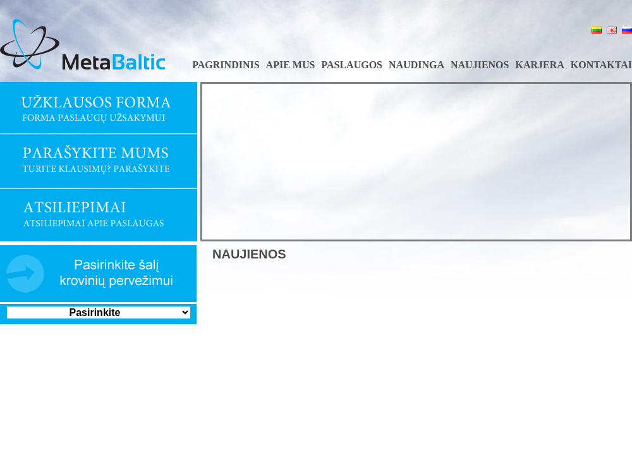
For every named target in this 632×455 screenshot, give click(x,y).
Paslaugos (351, 65)
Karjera (539, 65)
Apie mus (290, 65)
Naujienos (480, 65)
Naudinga (416, 65)
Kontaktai (601, 65)
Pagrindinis (225, 65)
